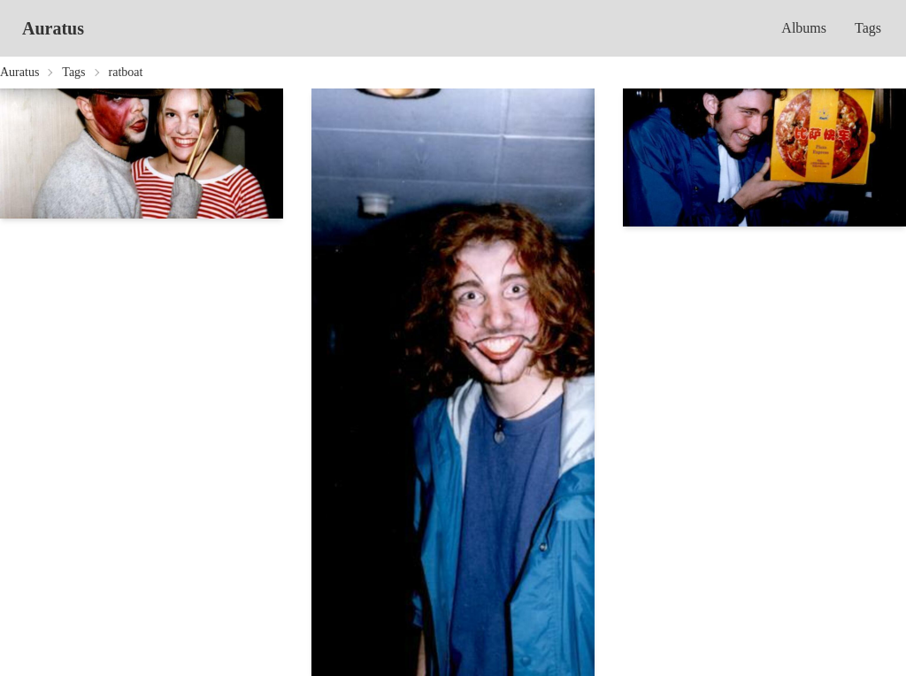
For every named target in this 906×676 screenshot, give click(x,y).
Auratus (53, 28)
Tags (868, 27)
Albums (803, 27)
